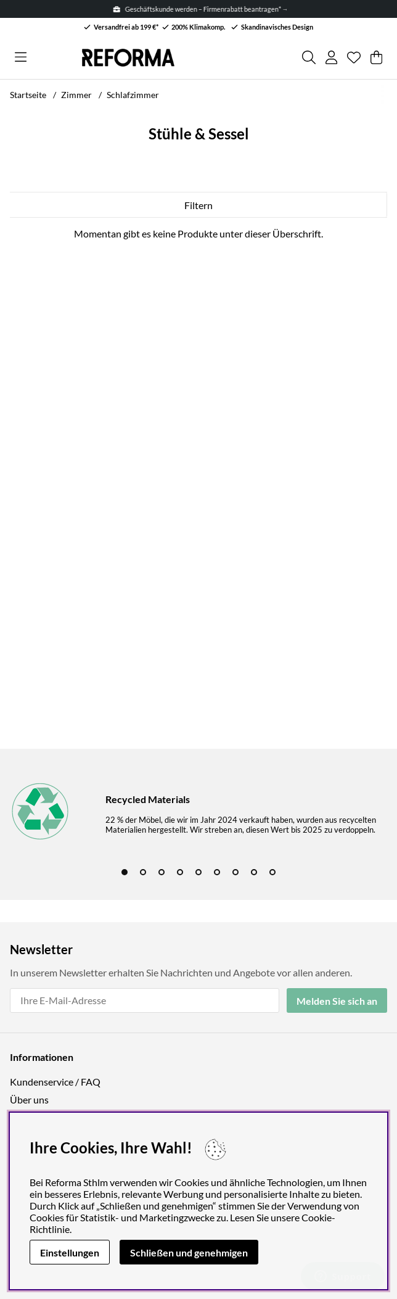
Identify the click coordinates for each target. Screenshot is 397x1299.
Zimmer (76, 94)
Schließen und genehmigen (189, 1252)
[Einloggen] (331, 57)
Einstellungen (69, 1252)
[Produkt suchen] (309, 57)
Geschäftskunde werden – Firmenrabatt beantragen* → (203, 9)
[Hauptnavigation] (20, 57)
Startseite (28, 94)
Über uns (29, 1099)
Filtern (198, 205)
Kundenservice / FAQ (55, 1081)
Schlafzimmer (133, 94)
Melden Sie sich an (337, 1001)
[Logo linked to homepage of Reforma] (128, 58)
